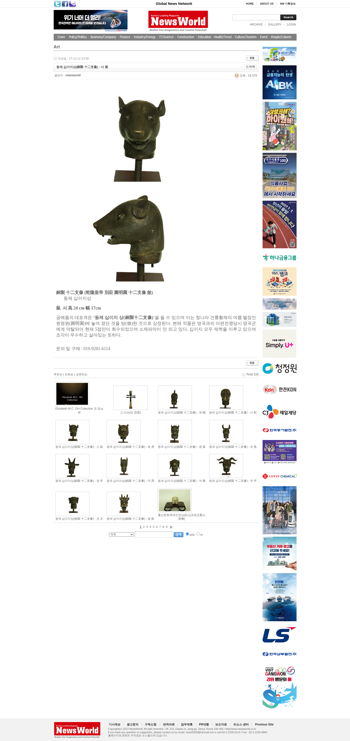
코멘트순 (81, 374)
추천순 (58, 374)
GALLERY (275, 24)
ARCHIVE (256, 24)
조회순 (69, 374)
